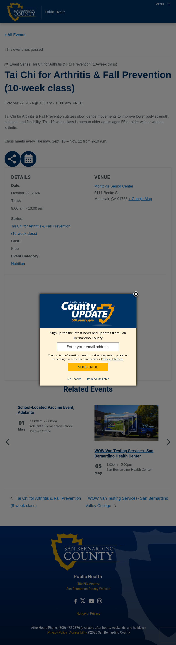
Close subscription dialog (136, 294)
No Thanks (74, 379)
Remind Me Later (98, 379)
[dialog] (88, 340)
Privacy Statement (112, 359)
